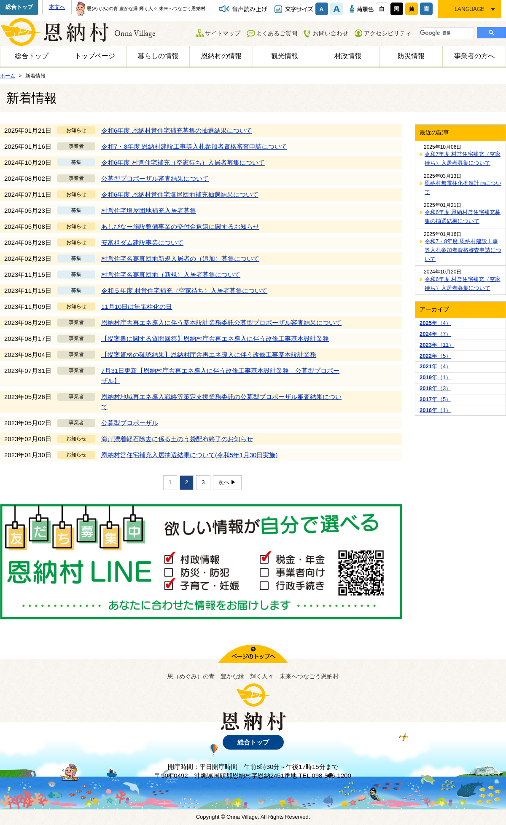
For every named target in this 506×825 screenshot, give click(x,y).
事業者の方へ (474, 55)
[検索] (446, 33)
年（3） (435, 388)
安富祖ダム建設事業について (142, 242)
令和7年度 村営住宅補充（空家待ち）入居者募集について (463, 158)
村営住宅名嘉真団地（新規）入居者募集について (170, 274)
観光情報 (284, 55)
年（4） (435, 323)
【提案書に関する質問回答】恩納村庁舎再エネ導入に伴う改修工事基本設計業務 (215, 338)
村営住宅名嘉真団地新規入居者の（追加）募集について (180, 258)
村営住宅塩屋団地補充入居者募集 (148, 210)
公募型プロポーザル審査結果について (155, 178)
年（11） (437, 345)
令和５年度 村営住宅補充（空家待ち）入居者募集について (184, 290)
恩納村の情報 (221, 55)
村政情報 (347, 55)
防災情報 (411, 55)
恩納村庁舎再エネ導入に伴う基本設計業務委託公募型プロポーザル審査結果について (221, 322)
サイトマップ (222, 33)
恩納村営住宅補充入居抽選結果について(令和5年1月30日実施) (189, 454)
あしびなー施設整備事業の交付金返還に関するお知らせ (180, 226)
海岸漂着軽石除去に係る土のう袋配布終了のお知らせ (177, 438)
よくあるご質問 (276, 33)
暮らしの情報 (158, 55)
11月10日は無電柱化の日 (136, 306)
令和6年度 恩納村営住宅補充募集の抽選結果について (176, 130)
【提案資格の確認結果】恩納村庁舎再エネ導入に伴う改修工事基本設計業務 (208, 354)
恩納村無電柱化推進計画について (463, 187)
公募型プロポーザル (129, 422)
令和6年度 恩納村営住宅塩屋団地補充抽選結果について (179, 194)
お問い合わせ (330, 33)
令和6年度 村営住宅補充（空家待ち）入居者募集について (183, 162)
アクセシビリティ (387, 33)
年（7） (435, 334)
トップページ (95, 55)
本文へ (57, 7)
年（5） (435, 356)
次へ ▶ (227, 482)
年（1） (435, 377)
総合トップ (19, 7)
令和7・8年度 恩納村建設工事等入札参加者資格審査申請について (194, 146)
